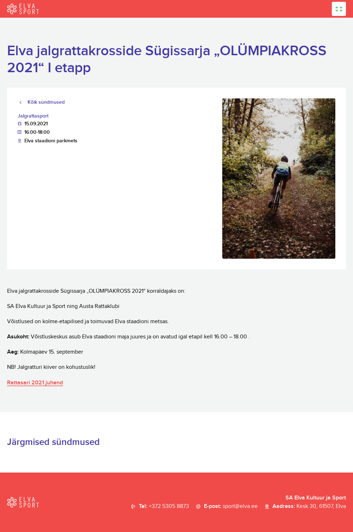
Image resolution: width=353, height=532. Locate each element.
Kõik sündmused (46, 102)
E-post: (231, 506)
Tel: (164, 506)
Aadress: (309, 506)
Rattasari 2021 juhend (35, 382)
